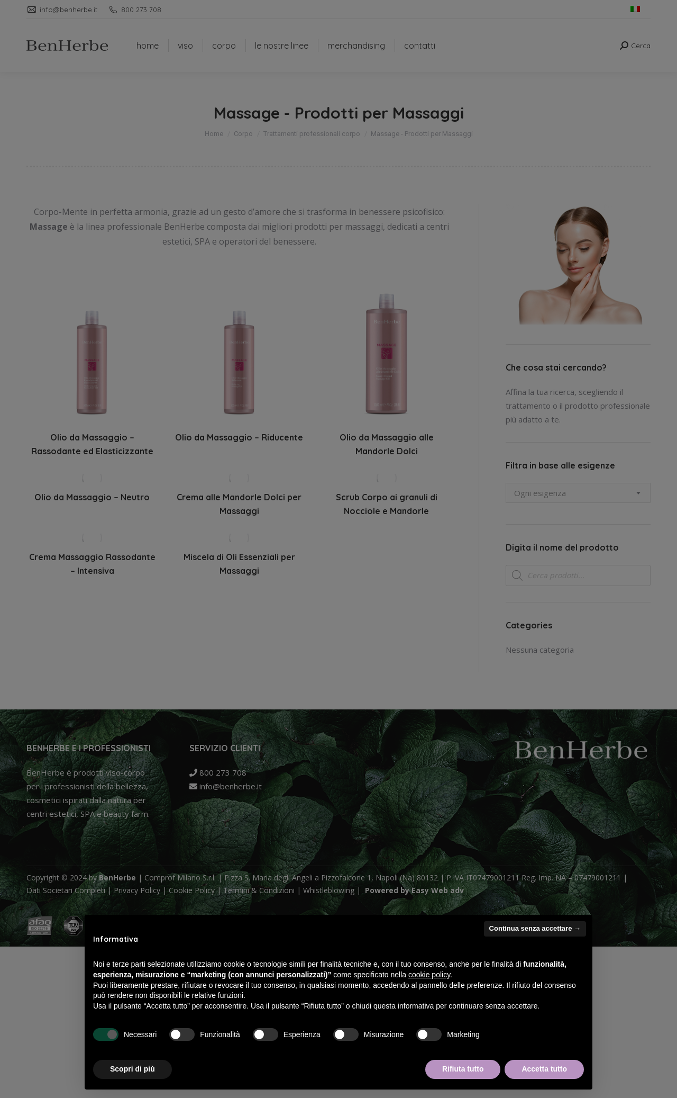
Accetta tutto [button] (544, 1069)
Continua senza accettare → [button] (535, 928)
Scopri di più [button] (132, 1069)
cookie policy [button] (429, 974)
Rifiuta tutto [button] (463, 1069)
